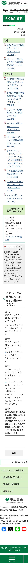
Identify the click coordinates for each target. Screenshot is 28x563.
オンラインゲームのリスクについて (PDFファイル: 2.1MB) (15, 186)
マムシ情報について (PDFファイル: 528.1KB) (15, 198)
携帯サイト (8, 493)
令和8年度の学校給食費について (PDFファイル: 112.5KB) (15, 50)
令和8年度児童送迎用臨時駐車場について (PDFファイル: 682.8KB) (15, 83)
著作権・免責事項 (11, 486)
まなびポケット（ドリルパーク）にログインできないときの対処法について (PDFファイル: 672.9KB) (15, 158)
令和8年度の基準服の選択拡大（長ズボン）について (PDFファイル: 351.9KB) (15, 99)
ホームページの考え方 (13, 472)
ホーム (5, 10)
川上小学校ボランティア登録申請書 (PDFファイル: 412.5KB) (15, 142)
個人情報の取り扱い (12, 479)
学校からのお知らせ (12, 12)
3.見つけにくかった (13, 358)
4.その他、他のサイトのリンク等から (13, 400)
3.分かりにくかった (13, 331)
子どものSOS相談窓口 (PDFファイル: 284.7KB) (15, 174)
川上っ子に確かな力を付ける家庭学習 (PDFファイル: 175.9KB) (15, 63)
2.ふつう (14, 328)
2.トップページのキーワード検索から (14, 388)
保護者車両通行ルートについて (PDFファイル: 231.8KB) (15, 128)
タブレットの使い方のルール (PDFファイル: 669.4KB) (15, 114)
